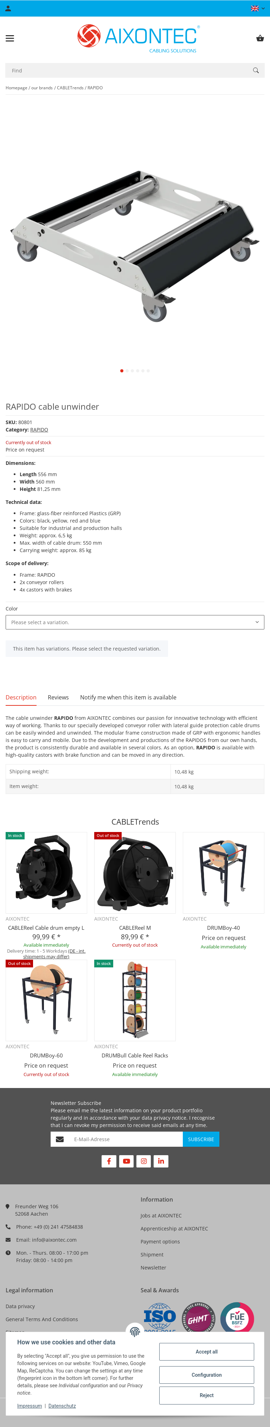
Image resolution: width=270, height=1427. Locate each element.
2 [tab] (127, 370)
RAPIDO (39, 429)
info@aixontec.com (54, 1239)
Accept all (207, 1352)
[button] (258, 8)
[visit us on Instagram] (143, 1161)
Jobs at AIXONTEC (161, 1215)
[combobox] (135, 622)
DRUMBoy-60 (46, 1055)
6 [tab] (148, 370)
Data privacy (20, 1306)
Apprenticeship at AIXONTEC (174, 1228)
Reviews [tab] (58, 697)
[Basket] (260, 38)
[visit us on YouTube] (126, 1161)
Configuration (206, 1375)
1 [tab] (121, 370)
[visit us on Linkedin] (161, 1161)
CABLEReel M (135, 927)
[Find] (126, 70)
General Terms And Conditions (42, 1319)
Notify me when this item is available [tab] (128, 697)
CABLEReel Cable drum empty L (46, 927)
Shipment (152, 1254)
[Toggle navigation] (10, 38)
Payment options (160, 1241)
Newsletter (153, 1267)
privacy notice (170, 1117)
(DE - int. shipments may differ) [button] (54, 954)
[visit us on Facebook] (109, 1161)
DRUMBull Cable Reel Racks (135, 1055)
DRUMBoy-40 (223, 927)
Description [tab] (21, 697)
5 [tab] (142, 370)
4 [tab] (137, 370)
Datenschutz (62, 1406)
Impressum (29, 1406)
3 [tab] (132, 370)
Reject (207, 1395)
